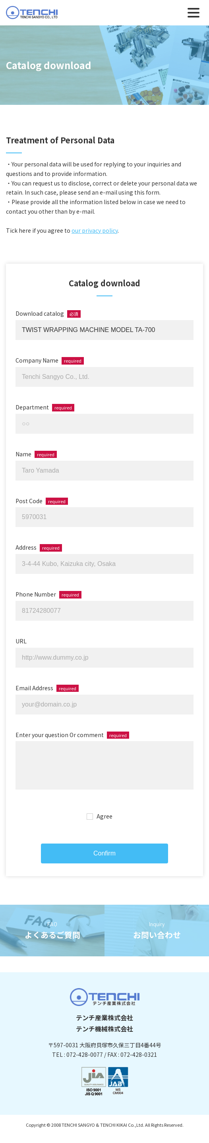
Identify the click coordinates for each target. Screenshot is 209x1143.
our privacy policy (95, 230)
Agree (104, 824)
